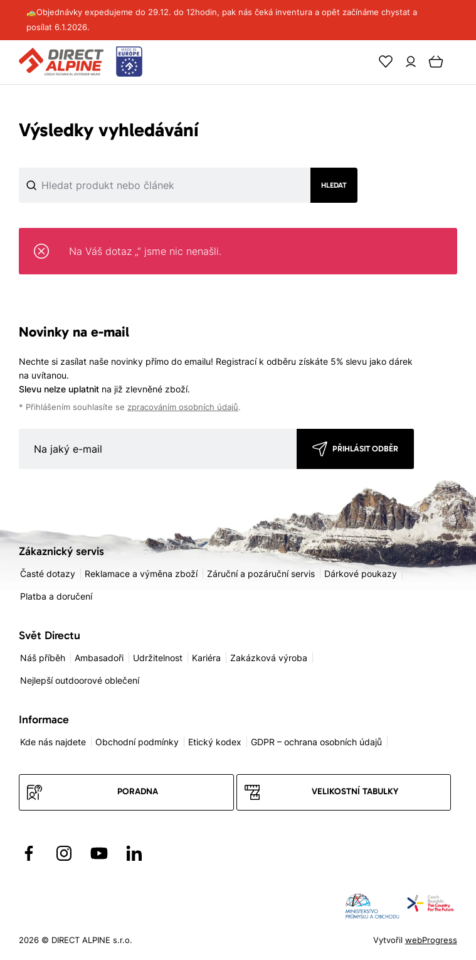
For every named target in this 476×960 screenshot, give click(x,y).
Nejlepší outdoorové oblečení (79, 680)
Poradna (137, 791)
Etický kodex (214, 741)
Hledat (334, 185)
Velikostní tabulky (355, 791)
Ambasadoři (99, 657)
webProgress (431, 940)
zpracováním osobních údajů (182, 407)
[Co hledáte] (122, 185)
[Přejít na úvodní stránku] (80, 62)
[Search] (360, 61)
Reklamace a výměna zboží (141, 573)
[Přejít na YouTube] (99, 853)
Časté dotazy (47, 573)
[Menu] (460, 61)
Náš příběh (42, 657)
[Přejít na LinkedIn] (134, 853)
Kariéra (206, 657)
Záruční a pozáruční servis (261, 573)
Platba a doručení (56, 596)
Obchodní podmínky (137, 741)
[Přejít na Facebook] (29, 853)
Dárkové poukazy (360, 573)
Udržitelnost (157, 657)
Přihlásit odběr (365, 448)
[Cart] (435, 61)
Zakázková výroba (268, 657)
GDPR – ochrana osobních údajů (316, 741)
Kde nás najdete (53, 741)
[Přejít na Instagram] (64, 853)
